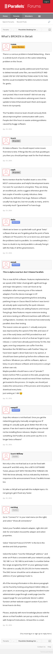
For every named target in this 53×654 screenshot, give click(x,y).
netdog (14, 507)
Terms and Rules (46, 651)
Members (29, 16)
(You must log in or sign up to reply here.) (36, 634)
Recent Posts (22, 22)
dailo (13, 220)
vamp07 (14, 407)
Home (5, 16)
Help (49, 647)
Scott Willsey (17, 454)
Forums (16, 16)
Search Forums (8, 22)
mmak (13, 262)
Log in (46, 2)
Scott (13, 138)
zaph (13, 170)
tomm (13, 44)
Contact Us (41, 647)
